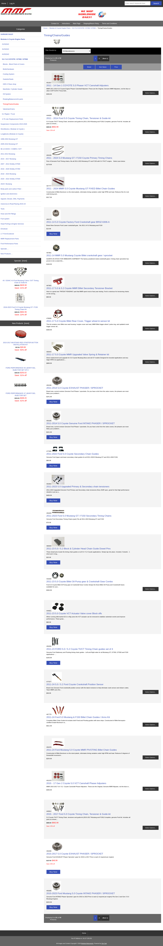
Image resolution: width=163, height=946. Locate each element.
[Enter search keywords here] (137, 3)
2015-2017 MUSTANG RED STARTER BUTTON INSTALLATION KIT (20, 337)
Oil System (6, 94)
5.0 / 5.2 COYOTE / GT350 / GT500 (84, 28)
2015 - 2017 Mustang (8, 159)
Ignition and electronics (9, 194)
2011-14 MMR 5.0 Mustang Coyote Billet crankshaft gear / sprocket (79, 255)
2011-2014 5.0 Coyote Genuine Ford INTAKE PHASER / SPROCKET (80, 423)
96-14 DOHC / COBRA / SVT (11, 149)
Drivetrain (4, 229)
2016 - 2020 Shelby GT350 (10, 169)
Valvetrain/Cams (8, 109)
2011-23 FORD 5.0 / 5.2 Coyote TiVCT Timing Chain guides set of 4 (79, 649)
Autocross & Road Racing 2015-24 (13, 204)
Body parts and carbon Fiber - (11, 189)
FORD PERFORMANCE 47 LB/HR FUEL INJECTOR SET (21, 388)
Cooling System (7, 74)
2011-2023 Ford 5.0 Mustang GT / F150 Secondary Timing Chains (78, 516)
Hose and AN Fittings (8, 214)
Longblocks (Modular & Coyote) (12, 134)
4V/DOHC (5, 54)
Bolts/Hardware (7, 69)
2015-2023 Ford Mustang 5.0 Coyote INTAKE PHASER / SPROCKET (80, 893)
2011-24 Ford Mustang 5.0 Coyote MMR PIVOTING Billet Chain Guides (81, 750)
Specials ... (5, 249)
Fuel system (5, 219)
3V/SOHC (5, 49)
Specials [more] (20, 261)
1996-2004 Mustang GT (9, 139)
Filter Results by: (50, 50)
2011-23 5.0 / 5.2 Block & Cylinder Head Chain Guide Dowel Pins (78, 548)
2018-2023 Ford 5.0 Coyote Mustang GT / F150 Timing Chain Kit (20, 301)
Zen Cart (104, 943)
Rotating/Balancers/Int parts (12, 99)
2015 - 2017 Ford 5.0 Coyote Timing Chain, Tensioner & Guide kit (78, 814)
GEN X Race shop (8, 84)
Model (89, 67)
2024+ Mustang (6, 184)
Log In (12, 3)
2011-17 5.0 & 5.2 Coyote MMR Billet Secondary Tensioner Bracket (79, 288)
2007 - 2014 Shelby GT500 (10, 164)
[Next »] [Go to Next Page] (105, 58)
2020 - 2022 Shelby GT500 (10, 179)
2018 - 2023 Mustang (8, 174)
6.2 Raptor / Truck (8, 114)
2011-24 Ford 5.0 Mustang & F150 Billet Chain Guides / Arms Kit (78, 717)
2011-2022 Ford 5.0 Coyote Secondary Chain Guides (72, 454)
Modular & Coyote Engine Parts (59, 28)
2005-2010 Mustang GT (9, 144)
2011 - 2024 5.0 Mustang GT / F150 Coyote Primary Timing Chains (79, 158)
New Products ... (7, 254)
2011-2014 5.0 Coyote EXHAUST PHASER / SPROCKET (74, 388)
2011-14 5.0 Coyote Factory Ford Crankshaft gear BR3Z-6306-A (78, 222)
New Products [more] (20, 323)
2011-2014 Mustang (8, 154)
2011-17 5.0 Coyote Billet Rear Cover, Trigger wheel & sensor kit (78, 321)
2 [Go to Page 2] (99, 58)
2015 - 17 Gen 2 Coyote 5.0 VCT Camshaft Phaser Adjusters (76, 783)
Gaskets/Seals (7, 79)
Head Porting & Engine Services (12, 224)
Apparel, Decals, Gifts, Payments (12, 199)
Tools (2, 209)
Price (116, 67)
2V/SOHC (5, 44)
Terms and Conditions (109, 23)
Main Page (76, 23)
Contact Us (55, 23)
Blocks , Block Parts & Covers (12, 64)
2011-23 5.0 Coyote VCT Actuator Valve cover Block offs (74, 613)
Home (3, 3)
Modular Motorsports (87, 943)
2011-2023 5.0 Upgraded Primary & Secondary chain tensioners (77, 486)
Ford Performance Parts (9, 244)
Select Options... (150, 93)
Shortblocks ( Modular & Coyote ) (13, 129)
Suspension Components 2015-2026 (14, 124)
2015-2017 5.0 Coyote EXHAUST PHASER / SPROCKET (74, 853)
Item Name (102, 67)
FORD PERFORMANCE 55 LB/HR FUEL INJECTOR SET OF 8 (21, 363)
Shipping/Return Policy (91, 23)
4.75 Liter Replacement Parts (12, 119)
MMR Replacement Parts (10, 239)
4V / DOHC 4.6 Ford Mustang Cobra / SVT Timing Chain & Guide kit (21, 275)
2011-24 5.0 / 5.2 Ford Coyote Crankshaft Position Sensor (75, 684)
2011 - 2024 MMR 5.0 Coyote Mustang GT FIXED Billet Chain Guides (80, 188)
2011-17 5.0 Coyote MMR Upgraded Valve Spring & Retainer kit (77, 354)
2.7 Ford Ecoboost (7, 234)
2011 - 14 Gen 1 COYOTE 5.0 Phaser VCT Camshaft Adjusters (77, 85)
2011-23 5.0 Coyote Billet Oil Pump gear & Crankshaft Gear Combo (79, 581)
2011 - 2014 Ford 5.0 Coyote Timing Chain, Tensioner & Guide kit (78, 118)
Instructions (66, 23)
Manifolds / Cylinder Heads (11, 89)
